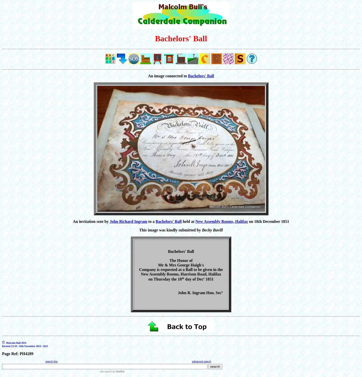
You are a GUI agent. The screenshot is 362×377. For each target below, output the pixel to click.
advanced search (201, 361)
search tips (52, 361)
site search (106, 371)
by (118, 371)
